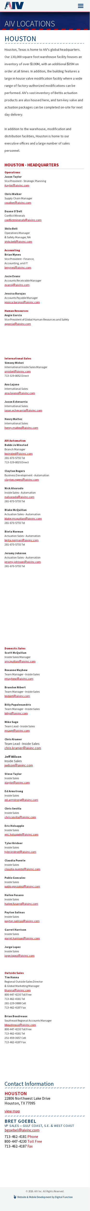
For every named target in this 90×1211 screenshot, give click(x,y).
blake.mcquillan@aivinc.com (23, 518)
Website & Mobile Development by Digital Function (44, 1197)
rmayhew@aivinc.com (19, 678)
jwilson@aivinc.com (19, 765)
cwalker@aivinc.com (18, 202)
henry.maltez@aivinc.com (21, 427)
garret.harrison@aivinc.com (22, 938)
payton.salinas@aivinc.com (22, 921)
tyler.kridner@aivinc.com (20, 851)
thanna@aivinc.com (18, 990)
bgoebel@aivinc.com (22, 1130)
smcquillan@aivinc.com (20, 661)
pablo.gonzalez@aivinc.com (22, 886)
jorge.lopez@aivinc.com (20, 955)
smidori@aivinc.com (18, 371)
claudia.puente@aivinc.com (22, 869)
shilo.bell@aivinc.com (18, 241)
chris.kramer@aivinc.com (23, 748)
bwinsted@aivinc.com (19, 453)
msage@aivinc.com (17, 730)
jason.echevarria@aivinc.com (23, 410)
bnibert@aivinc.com (17, 696)
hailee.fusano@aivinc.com (21, 903)
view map (12, 1111)
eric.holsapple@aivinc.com (21, 834)
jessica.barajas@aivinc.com (22, 302)
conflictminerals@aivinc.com (23, 220)
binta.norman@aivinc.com (22, 540)
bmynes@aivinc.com (18, 267)
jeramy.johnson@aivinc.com (23, 562)
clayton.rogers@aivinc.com (22, 479)
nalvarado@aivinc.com (19, 497)
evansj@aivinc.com (17, 285)
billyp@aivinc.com (16, 713)
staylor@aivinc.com (17, 782)
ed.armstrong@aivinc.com (21, 800)
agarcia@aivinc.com (18, 324)
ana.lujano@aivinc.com (20, 393)
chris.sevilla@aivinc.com (20, 817)
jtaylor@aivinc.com (17, 185)
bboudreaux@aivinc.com (20, 1025)
